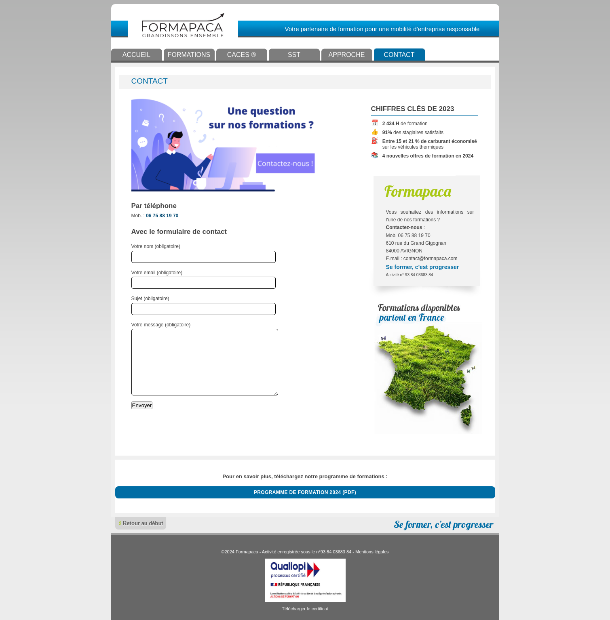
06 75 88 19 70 (162, 216)
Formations (189, 55)
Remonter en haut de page (141, 523)
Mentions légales (372, 551)
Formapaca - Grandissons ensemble (214, 25)
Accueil (136, 55)
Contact (399, 55)
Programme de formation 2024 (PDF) (305, 492)
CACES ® (241, 55)
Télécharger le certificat (305, 608)
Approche (347, 55)
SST (294, 55)
